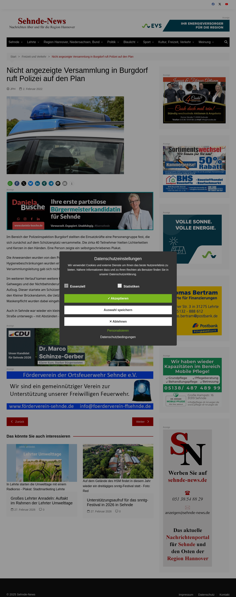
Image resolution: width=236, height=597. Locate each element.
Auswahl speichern (118, 310)
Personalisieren (118, 330)
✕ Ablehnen (118, 321)
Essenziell (74, 285)
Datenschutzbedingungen (118, 337)
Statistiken (128, 285)
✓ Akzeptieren (118, 298)
